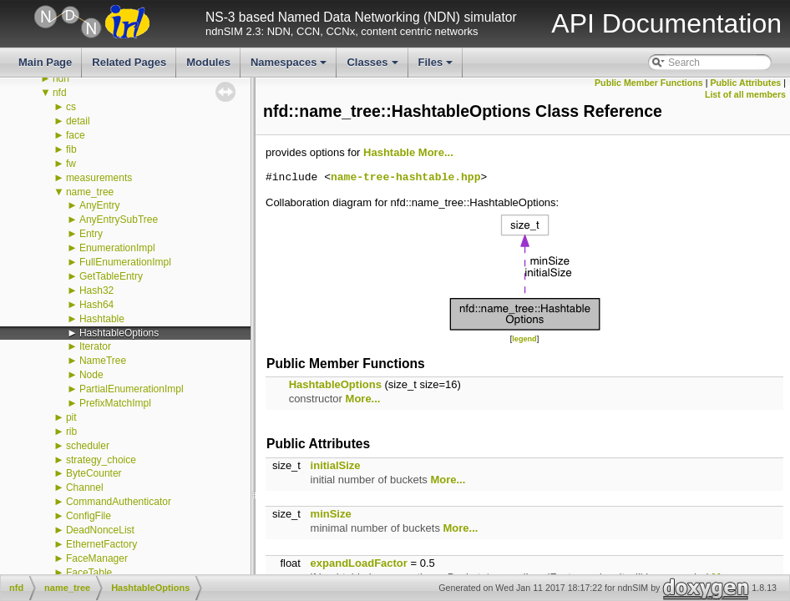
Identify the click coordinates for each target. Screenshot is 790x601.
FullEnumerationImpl (125, 262)
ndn (61, 78)
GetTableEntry (111, 276)
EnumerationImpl (117, 248)
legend (524, 339)
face (75, 135)
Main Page (45, 62)
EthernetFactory (101, 544)
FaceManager (97, 558)
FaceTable (89, 572)
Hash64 (96, 305)
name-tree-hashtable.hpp (405, 177)
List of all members (745, 94)
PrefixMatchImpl (115, 403)
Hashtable (101, 319)
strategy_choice (101, 460)
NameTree (102, 360)
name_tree (90, 192)
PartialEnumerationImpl (131, 389)
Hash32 (96, 290)
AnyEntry (99, 205)
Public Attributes (745, 83)
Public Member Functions (649, 83)
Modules (208, 62)
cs (71, 107)
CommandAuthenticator (118, 502)
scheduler (87, 446)
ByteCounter (94, 473)
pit (71, 417)
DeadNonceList (100, 530)
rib (71, 431)
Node (91, 375)
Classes (373, 67)
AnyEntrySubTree (118, 219)
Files (437, 67)
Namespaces (290, 67)
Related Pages (129, 62)
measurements (99, 178)
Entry (91, 234)
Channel (85, 487)
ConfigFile (88, 516)
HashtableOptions (119, 333)
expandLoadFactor (359, 563)
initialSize (336, 465)
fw (71, 163)
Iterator (95, 346)
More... (435, 152)
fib (71, 149)
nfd (60, 92)
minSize (331, 514)
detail (78, 121)
